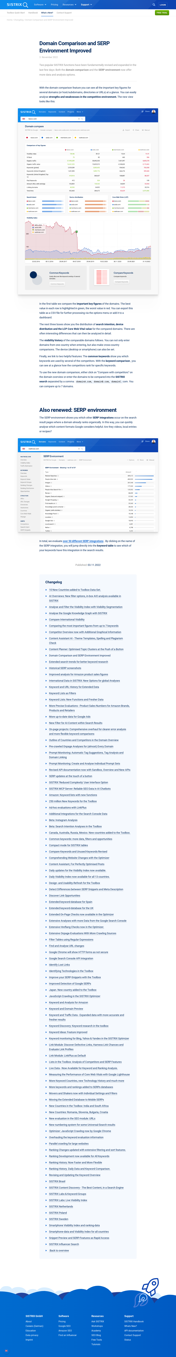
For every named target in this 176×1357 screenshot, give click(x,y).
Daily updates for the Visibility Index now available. (77, 870)
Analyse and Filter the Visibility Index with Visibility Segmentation (85, 606)
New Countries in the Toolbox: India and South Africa (79, 1105)
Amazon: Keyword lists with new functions (73, 794)
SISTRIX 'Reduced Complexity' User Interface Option (78, 782)
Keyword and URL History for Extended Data (74, 686)
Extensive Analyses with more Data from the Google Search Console (87, 920)
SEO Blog (96, 1335)
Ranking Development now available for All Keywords (79, 1156)
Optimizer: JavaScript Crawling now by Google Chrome (80, 1131)
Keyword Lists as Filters (62, 693)
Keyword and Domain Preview (66, 1008)
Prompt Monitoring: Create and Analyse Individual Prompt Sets (84, 763)
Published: (81, 564)
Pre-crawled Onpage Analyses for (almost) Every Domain (81, 746)
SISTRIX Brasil (57, 1181)
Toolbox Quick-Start (16, 13)
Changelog (18, 20)
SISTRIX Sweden (58, 1219)
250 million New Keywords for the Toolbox (73, 801)
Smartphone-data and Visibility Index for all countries (79, 1231)
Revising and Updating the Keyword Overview (74, 1175)
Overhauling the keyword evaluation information (76, 1137)
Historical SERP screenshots (65, 668)
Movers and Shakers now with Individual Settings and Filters (83, 1093)
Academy (96, 1330)
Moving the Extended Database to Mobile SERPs (76, 1099)
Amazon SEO (65, 1330)
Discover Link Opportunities (64, 895)
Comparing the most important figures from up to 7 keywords (83, 625)
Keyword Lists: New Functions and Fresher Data (76, 699)
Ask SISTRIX (97, 1321)
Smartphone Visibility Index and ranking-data (74, 1225)
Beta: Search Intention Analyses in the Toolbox (75, 826)
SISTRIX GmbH (34, 1316)
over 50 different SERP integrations (83, 541)
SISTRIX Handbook (134, 1321)
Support (86, 4)
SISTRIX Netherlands (61, 1206)
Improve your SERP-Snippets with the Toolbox (75, 977)
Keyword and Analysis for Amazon (68, 1002)
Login (163, 5)
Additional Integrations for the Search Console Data (78, 813)
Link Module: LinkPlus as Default (67, 1055)
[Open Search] (154, 4)
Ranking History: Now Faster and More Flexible (75, 1162)
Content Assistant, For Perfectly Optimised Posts (76, 864)
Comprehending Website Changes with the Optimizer (79, 857)
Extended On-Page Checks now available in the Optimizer (81, 914)
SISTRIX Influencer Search (64, 1244)
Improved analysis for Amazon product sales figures (78, 674)
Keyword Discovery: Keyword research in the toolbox (78, 1025)
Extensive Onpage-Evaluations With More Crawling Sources (82, 933)
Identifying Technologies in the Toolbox (71, 970)
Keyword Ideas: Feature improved (68, 1032)
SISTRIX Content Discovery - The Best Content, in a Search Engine (86, 1187)
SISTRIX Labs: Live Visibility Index (68, 1200)
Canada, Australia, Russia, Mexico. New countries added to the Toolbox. (89, 832)
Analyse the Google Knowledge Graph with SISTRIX (78, 613)
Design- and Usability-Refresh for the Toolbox (74, 882)
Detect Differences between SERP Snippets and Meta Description (86, 889)
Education (31, 1330)
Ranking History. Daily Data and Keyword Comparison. (79, 1168)
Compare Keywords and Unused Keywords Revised (78, 851)
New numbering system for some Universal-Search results (82, 1124)
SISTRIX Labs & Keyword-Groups (67, 1193)
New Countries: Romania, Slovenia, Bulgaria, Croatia (78, 1112)
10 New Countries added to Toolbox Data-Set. (75, 589)
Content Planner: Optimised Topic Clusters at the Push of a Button (86, 649)
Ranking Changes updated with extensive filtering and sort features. (87, 1149)
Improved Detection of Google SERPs (70, 983)
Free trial (162, 13)
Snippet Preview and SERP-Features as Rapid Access (79, 1237)
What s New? (47, 13)
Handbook (33, 13)
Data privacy (32, 1335)
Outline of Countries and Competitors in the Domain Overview (84, 740)
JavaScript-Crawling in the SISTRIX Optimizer (74, 996)
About (29, 1321)
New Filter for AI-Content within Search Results (75, 722)
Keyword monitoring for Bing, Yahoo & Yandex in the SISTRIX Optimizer (89, 1038)
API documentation (134, 1330)
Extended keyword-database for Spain (70, 901)
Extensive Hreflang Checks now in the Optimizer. (76, 926)
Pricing (54, 4)
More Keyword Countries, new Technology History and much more (86, 1080)
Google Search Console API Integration (71, 958)
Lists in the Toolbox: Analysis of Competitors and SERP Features (85, 1061)
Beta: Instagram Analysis (63, 820)
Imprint (29, 1339)
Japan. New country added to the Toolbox (72, 989)
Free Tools (96, 1339)
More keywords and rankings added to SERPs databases (81, 1087)
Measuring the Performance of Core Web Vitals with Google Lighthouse (89, 1074)
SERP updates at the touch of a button (70, 776)
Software (40, 4)
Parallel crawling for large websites (69, 1143)
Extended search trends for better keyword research (78, 661)
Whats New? (130, 1326)
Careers (34, 1326)
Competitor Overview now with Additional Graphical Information (85, 632)
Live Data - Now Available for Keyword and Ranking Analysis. (83, 1068)
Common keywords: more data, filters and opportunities (80, 838)
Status (127, 1339)
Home (9, 20)
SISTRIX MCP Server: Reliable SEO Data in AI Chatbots (80, 788)
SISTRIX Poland (58, 1212)
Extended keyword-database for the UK (71, 908)
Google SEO (65, 1326)
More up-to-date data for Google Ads (69, 716)
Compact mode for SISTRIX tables (68, 845)
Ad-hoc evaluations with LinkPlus (67, 807)
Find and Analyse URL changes (66, 945)
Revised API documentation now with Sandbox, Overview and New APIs (89, 769)
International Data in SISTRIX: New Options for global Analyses (84, 680)
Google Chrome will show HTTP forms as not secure (78, 952)
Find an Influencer (68, 1335)
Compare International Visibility (67, 619)
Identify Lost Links (59, 964)
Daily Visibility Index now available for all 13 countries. (79, 876)
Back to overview (59, 1250)
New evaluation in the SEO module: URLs (72, 1118)
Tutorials (95, 1344)
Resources (69, 4)
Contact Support (64, 13)
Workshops (97, 1326)
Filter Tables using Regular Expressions (71, 939)
